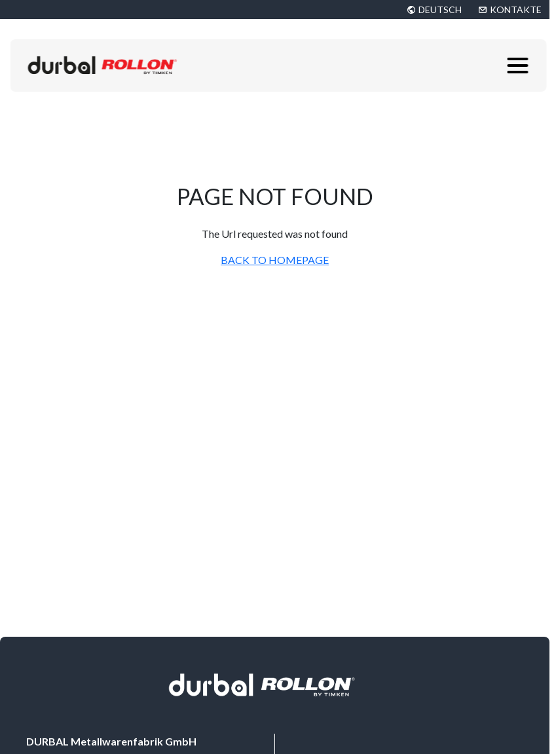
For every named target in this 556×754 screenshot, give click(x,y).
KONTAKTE (516, 9)
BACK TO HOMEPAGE (275, 260)
